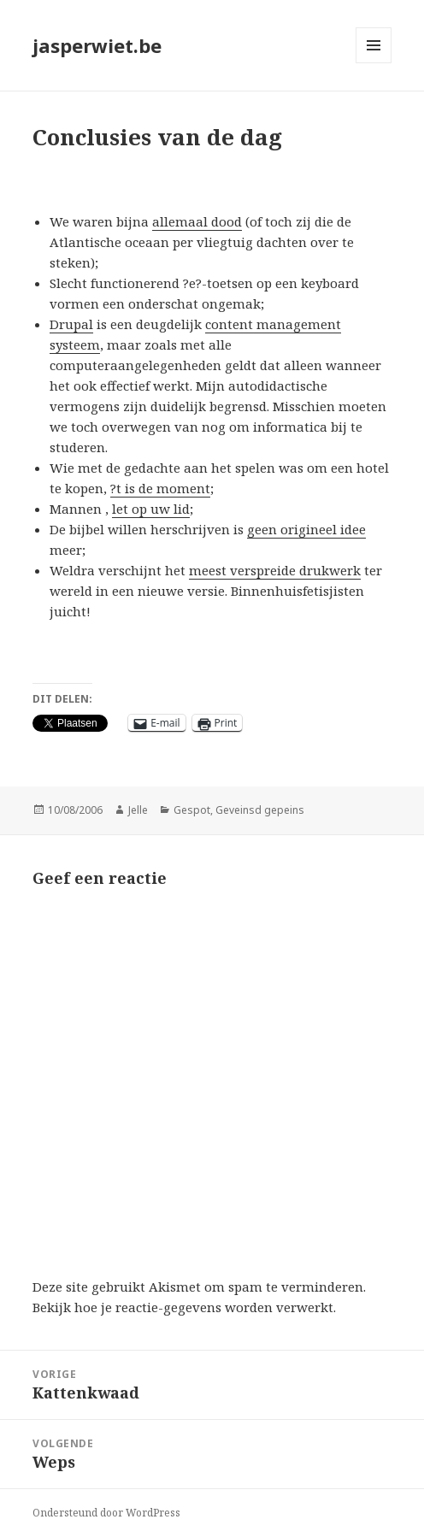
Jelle (138, 810)
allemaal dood (197, 221)
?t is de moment (160, 488)
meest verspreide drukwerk (275, 570)
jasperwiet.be (97, 45)
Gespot (192, 810)
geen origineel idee (306, 529)
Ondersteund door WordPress (106, 1512)
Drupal (71, 324)
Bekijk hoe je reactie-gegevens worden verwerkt (182, 1307)
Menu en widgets (374, 62)
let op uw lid (151, 508)
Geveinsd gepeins (259, 810)
